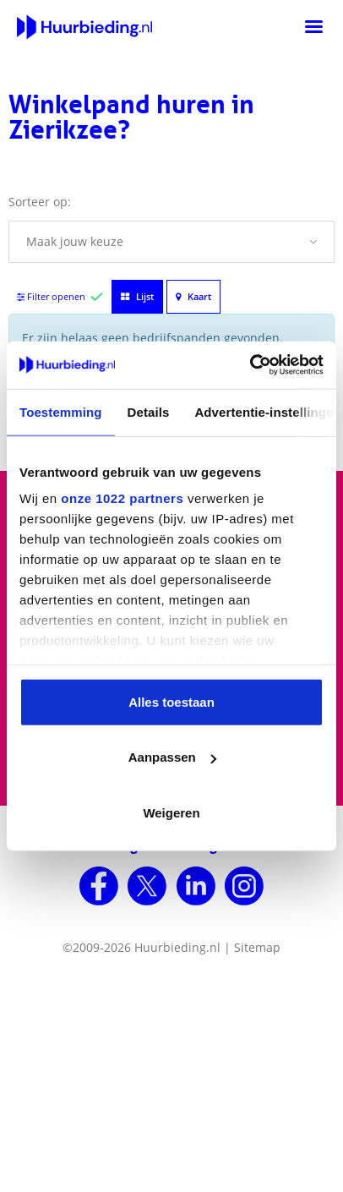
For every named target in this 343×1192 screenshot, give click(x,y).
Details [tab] (149, 411)
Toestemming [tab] (60, 411)
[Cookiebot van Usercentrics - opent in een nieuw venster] (250, 365)
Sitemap (257, 947)
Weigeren (171, 812)
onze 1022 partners (122, 498)
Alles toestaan (171, 701)
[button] (171, 242)
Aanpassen (172, 757)
